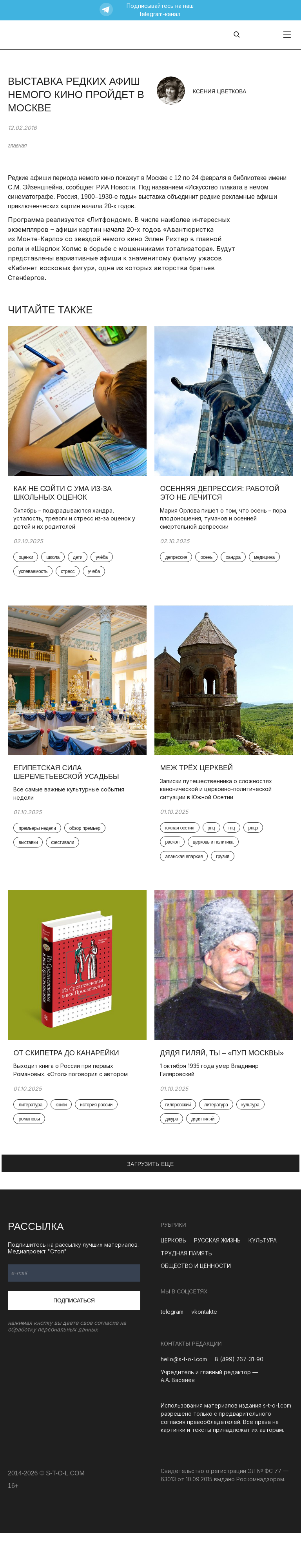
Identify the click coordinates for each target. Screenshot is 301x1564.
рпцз (255, 841)
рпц (213, 841)
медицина (266, 563)
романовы (31, 1141)
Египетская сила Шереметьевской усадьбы (69, 785)
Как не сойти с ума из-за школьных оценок (65, 499)
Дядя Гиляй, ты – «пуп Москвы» (205, 1078)
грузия (225, 871)
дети (79, 563)
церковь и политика (215, 856)
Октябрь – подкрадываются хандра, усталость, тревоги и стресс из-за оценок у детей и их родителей (77, 524)
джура (173, 1149)
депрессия (178, 563)
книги (63, 1126)
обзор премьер (86, 842)
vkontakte (204, 1342)
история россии (98, 1126)
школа (55, 563)
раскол (174, 856)
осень (209, 563)
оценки (28, 563)
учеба (96, 578)
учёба (104, 563)
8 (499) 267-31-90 (239, 1390)
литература (33, 1126)
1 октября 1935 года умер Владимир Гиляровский (211, 1099)
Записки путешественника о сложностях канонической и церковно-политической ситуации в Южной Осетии (218, 802)
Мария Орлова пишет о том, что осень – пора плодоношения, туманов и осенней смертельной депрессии (218, 524)
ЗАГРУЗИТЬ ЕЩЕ (150, 1194)
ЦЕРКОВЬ (173, 1271)
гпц (233, 841)
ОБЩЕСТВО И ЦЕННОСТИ (196, 1296)
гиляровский (180, 1134)
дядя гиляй (205, 1149)
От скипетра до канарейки (68, 1074)
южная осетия (181, 841)
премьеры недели (39, 842)
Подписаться (74, 1331)
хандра (235, 563)
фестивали (64, 857)
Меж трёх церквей (198, 781)
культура (252, 1134)
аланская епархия (186, 871)
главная (17, 145)
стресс (70, 578)
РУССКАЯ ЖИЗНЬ (217, 1271)
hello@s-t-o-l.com (184, 1390)
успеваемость (35, 578)
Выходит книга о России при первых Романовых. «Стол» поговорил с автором (73, 1091)
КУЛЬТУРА (262, 1271)
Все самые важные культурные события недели (71, 807)
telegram (172, 1342)
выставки (30, 857)
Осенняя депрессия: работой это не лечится (222, 499)
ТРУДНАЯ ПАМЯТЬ (186, 1283)
